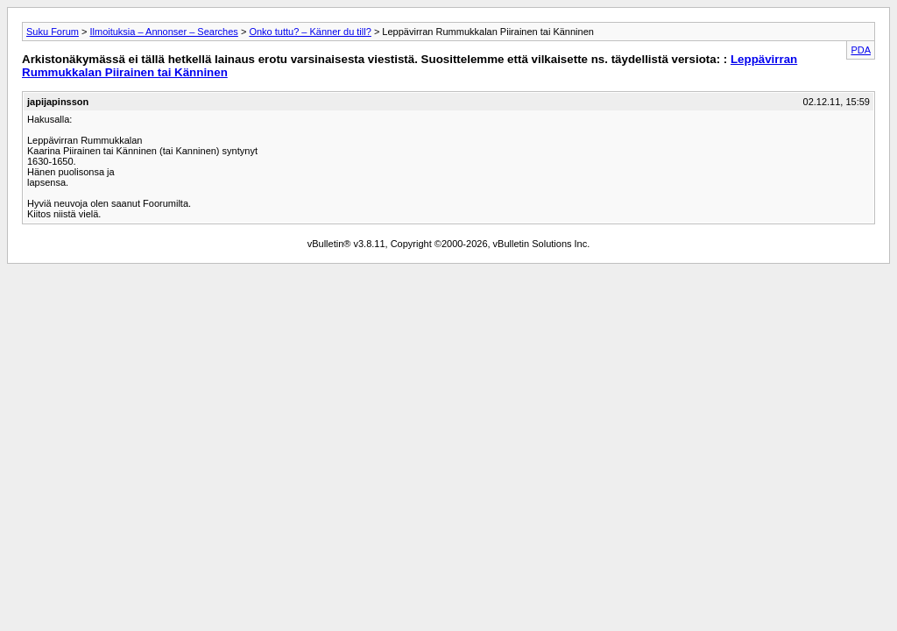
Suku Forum (52, 31)
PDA (861, 50)
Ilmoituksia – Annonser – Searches (163, 31)
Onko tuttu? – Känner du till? (310, 31)
